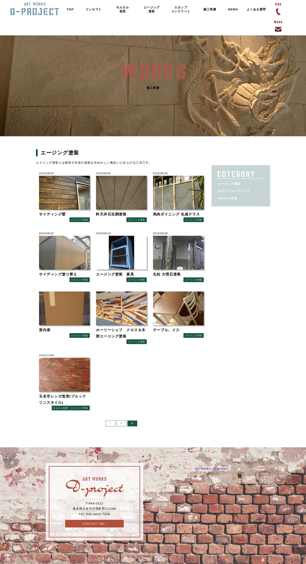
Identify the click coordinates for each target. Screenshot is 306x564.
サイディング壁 (52, 214)
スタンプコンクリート (179, 9)
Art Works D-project (211, 468)
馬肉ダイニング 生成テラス (176, 214)
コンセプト (92, 9)
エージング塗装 (150, 9)
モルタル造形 (121, 9)
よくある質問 (254, 9)
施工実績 (208, 9)
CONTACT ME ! (94, 523)
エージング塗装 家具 (115, 274)
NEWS (231, 9)
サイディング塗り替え (58, 274)
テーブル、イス (168, 330)
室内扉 (45, 330)
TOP (68, 9)
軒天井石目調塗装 (111, 214)
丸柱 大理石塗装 (167, 274)
